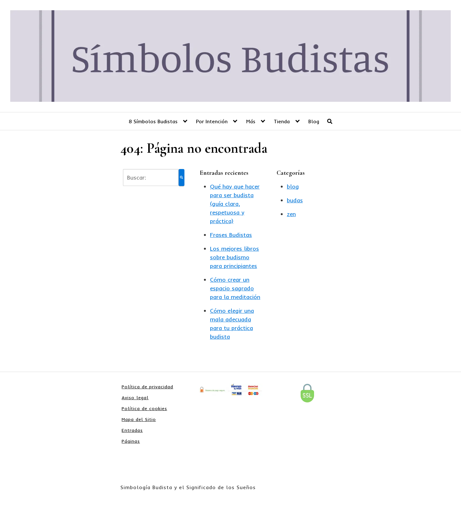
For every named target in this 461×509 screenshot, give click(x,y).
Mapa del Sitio (139, 419)
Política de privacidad (147, 387)
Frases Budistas (231, 234)
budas (295, 200)
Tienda (282, 121)
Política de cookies (144, 408)
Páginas (131, 441)
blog (293, 186)
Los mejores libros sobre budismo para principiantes (234, 257)
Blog (313, 121)
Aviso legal (135, 397)
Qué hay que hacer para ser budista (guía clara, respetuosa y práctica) (235, 204)
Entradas (132, 430)
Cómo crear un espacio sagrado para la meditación (235, 288)
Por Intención (212, 121)
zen (291, 214)
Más (250, 121)
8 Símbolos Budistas (153, 121)
